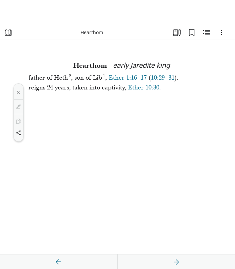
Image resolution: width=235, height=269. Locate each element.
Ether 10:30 (143, 87)
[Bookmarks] (191, 32)
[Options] (221, 32)
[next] (176, 261)
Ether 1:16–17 (128, 78)
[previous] (58, 261)
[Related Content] (206, 32)
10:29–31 (162, 78)
